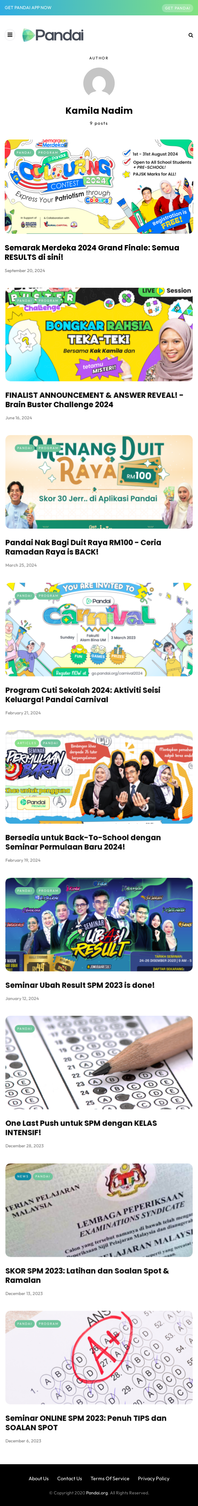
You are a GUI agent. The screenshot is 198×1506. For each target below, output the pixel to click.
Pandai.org (97, 1493)
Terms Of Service (110, 1478)
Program (48, 153)
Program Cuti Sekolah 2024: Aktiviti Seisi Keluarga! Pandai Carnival (88, 680)
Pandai (24, 153)
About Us (39, 1478)
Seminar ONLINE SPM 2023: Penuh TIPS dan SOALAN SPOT (90, 1409)
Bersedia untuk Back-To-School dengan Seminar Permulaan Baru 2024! (88, 828)
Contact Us (69, 1478)
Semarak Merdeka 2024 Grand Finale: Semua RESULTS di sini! (92, 252)
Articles (49, 759)
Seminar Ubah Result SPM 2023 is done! (86, 971)
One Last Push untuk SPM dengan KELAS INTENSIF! (86, 1114)
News (46, 1192)
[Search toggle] (188, 35)
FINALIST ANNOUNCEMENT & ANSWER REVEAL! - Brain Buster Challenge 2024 (96, 385)
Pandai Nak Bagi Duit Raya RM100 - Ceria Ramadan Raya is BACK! (88, 533)
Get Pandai (177, 8)
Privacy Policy (153, 1478)
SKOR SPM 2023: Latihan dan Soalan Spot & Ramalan (91, 1261)
